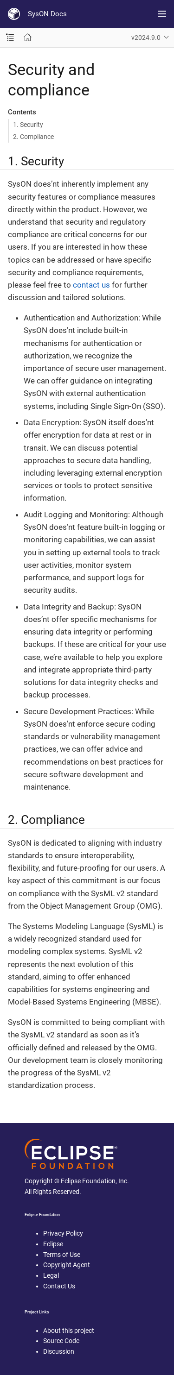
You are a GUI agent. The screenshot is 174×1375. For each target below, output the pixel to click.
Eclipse (53, 1244)
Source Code (61, 1340)
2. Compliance (33, 136)
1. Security (28, 124)
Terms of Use (61, 1254)
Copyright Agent (66, 1264)
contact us (91, 284)
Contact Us (59, 1286)
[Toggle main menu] (162, 14)
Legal (51, 1275)
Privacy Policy (63, 1233)
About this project (68, 1330)
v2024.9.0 (146, 37)
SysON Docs (47, 14)
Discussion (58, 1351)
